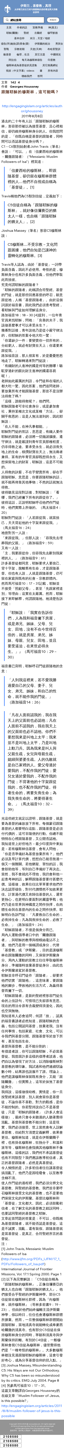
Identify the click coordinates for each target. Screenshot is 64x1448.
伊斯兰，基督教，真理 (35, 6)
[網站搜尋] (23, 20)
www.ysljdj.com (34, 1424)
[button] (53, 20)
